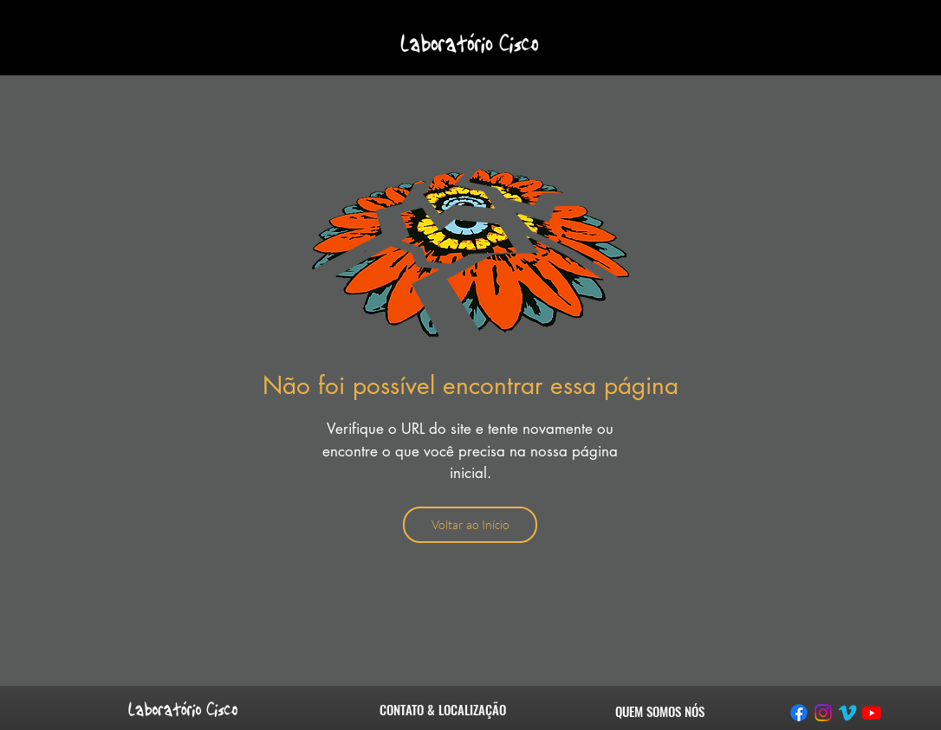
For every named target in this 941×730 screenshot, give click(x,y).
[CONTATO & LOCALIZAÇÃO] (442, 709)
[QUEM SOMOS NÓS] (659, 710)
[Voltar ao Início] (470, 525)
